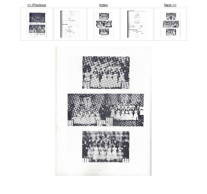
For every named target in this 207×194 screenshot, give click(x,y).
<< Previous (36, 5)
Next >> (170, 5)
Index (103, 5)
